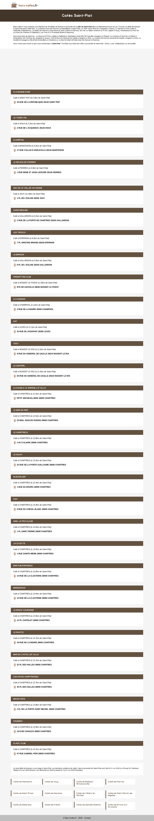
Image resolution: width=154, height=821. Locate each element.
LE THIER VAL (20, 118)
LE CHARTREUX (20, 432)
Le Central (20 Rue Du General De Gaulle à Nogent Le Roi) (115, 38)
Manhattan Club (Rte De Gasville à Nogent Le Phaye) (88, 36)
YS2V (16, 344)
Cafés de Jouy (51, 782)
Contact (87, 818)
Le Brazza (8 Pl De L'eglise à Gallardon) (51, 36)
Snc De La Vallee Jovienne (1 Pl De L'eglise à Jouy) (99, 30)
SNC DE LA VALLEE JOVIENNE (27, 188)
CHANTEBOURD (20, 210)
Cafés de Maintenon (22, 782)
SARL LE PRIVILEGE (23, 521)
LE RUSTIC (18, 632)
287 (15, 321)
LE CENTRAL (19, 366)
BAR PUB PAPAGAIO (23, 566)
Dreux (107, 44)
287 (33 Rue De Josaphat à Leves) (36, 38)
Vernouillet (131, 44)
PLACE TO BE (19, 743)
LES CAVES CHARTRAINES (25, 677)
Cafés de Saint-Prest (23, 793)
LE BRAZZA (18, 255)
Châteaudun (120, 44)
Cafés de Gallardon (22, 805)
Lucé (112, 44)
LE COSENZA (19, 299)
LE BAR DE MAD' (20, 410)
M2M (15, 499)
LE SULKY (17, 455)
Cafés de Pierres (116, 782)
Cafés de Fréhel (52, 805)
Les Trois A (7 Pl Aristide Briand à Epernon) (57, 32)
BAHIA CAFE (19, 699)
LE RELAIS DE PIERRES (24, 162)
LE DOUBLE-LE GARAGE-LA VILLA (29, 388)
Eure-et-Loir (113, 27)
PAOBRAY (18, 721)
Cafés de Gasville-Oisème (88, 805)
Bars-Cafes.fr (18, 27)
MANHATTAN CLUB (22, 277)
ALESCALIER (19, 477)
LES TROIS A (19, 232)
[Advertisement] (77, 69)
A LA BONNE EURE (21, 92)
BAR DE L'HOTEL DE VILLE (26, 655)
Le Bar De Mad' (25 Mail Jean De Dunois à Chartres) (79, 40)
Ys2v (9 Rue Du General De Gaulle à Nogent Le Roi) (70, 38)
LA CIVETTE (19, 543)
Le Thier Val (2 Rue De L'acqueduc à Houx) (97, 29)
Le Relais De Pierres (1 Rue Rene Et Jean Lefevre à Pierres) (55, 30)
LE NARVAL (18, 140)
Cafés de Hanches (53, 793)
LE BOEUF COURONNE (23, 610)
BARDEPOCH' (19, 588)
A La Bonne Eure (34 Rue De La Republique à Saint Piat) (58, 29)
